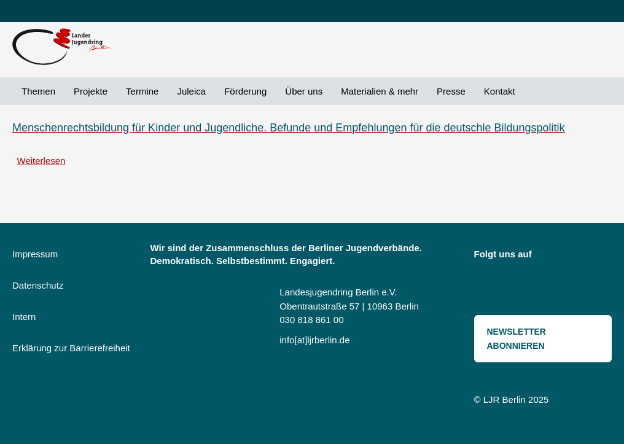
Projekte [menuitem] (90, 91)
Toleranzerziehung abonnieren (17, 187)
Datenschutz (37, 285)
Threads (489, 281)
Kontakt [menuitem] (499, 91)
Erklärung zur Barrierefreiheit (71, 348)
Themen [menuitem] (38, 91)
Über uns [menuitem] (303, 91)
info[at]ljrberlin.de (314, 340)
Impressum (35, 254)
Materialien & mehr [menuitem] (379, 91)
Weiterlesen (41, 160)
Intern (24, 316)
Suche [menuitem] (534, 91)
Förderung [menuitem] (245, 91)
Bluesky (576, 256)
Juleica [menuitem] (191, 91)
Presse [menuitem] (451, 91)
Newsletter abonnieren (516, 339)
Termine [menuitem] (142, 91)
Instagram (549, 256)
